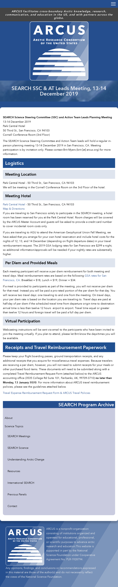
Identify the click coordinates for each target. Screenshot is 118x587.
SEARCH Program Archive (86, 404)
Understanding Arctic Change (26, 459)
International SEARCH (21, 482)
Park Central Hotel (14, 204)
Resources (14, 471)
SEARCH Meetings (19, 436)
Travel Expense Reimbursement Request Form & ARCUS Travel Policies (46, 393)
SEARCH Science (18, 447)
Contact (12, 506)
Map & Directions (14, 208)
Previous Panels (17, 494)
